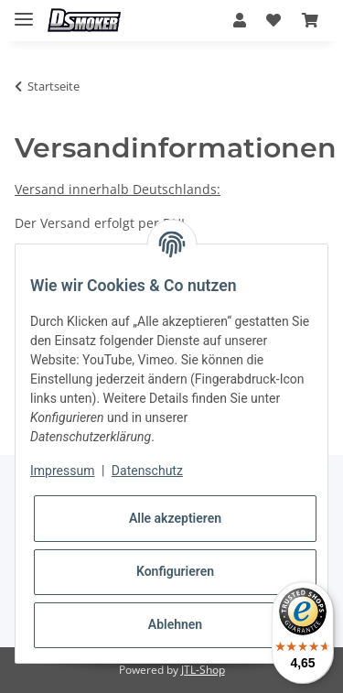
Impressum (62, 470)
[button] (239, 20)
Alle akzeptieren (175, 518)
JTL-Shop (203, 669)
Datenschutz (147, 470)
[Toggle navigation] (24, 11)
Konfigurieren (175, 571)
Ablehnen (175, 624)
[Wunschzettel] (273, 20)
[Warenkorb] (310, 20)
